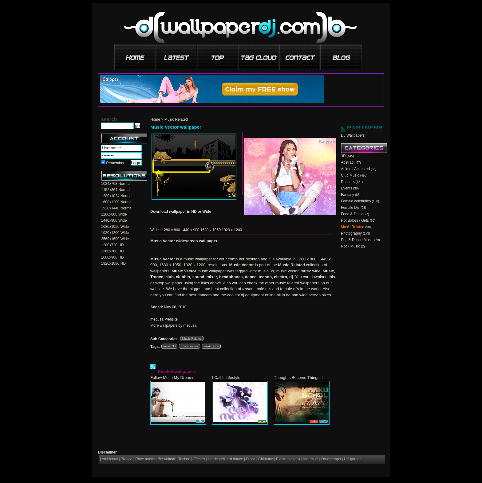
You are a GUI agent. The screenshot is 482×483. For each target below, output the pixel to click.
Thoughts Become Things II (298, 377)
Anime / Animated (355, 169)
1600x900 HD (112, 257)
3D (343, 156)
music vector (189, 346)
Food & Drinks (352, 214)
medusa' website (164, 319)
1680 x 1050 (210, 230)
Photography (351, 233)
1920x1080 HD (113, 263)
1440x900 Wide (114, 220)
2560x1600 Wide (115, 239)
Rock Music (350, 246)
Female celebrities (356, 201)
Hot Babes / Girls (355, 220)
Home (155, 119)
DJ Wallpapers (353, 135)
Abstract (347, 162)
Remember (115, 163)
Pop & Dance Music (357, 240)
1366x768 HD (112, 251)
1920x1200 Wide (115, 233)
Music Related (176, 119)
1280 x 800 (171, 230)
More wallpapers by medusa (173, 325)
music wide (211, 346)
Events (346, 188)
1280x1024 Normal (116, 196)
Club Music (350, 175)
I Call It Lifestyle (226, 377)
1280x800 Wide (114, 214)
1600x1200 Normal (116, 202)
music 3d (169, 346)
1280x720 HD (112, 245)
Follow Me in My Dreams (172, 377)
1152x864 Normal (115, 190)
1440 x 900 (190, 230)
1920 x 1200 (232, 230)
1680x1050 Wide (115, 226)
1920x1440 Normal (116, 208)
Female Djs (350, 207)
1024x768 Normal (115, 183)
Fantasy (347, 195)
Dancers (348, 182)
